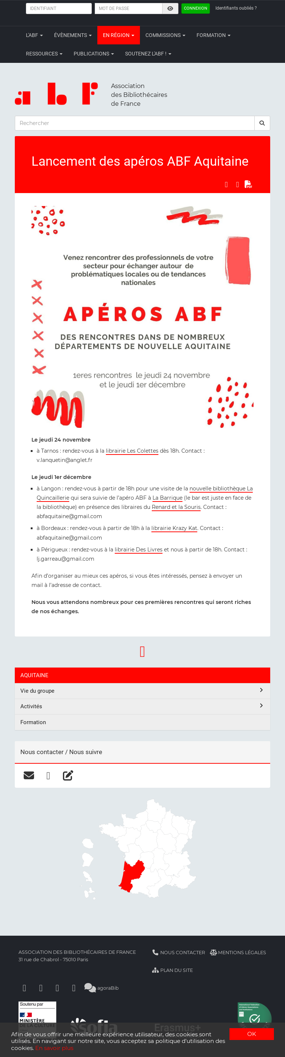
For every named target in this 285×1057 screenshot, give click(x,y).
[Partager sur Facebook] (226, 184)
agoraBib (101, 988)
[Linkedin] (41, 988)
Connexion (195, 8)
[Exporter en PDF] (249, 184)
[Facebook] (24, 988)
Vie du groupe (142, 690)
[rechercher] (262, 123)
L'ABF (34, 35)
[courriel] (28, 775)
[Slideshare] (74, 988)
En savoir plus (54, 1047)
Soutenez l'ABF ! (148, 54)
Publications (94, 54)
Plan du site (172, 970)
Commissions (165, 35)
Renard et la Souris (176, 507)
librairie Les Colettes (132, 451)
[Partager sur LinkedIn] (237, 184)
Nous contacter (178, 952)
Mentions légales (238, 952)
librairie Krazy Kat (174, 528)
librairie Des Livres (138, 549)
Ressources (44, 54)
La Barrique (167, 497)
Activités (142, 706)
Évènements (73, 35)
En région (118, 35)
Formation (214, 35)
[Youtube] (57, 988)
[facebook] (48, 775)
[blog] (67, 775)
